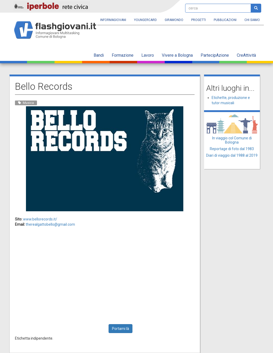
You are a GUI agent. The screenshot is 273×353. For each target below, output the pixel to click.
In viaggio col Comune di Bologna (232, 140)
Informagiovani (113, 20)
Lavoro (147, 55)
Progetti (198, 20)
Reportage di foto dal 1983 (232, 149)
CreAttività (246, 55)
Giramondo (174, 20)
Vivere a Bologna (177, 55)
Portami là (120, 328)
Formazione (122, 55)
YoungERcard (145, 20)
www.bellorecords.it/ (40, 219)
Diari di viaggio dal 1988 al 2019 (232, 155)
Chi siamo (252, 20)
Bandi (99, 55)
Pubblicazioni (225, 20)
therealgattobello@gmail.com (50, 224)
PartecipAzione (215, 55)
